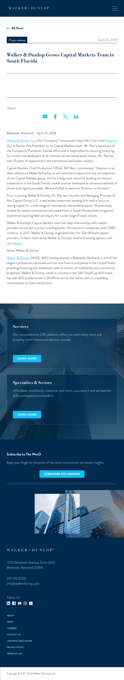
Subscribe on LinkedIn (62, 474)
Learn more (26, 358)
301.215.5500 (16, 578)
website (17, 243)
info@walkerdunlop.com (23, 583)
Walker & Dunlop (18, 257)
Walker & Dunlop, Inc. (21, 140)
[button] (114, 8)
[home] (28, 8)
